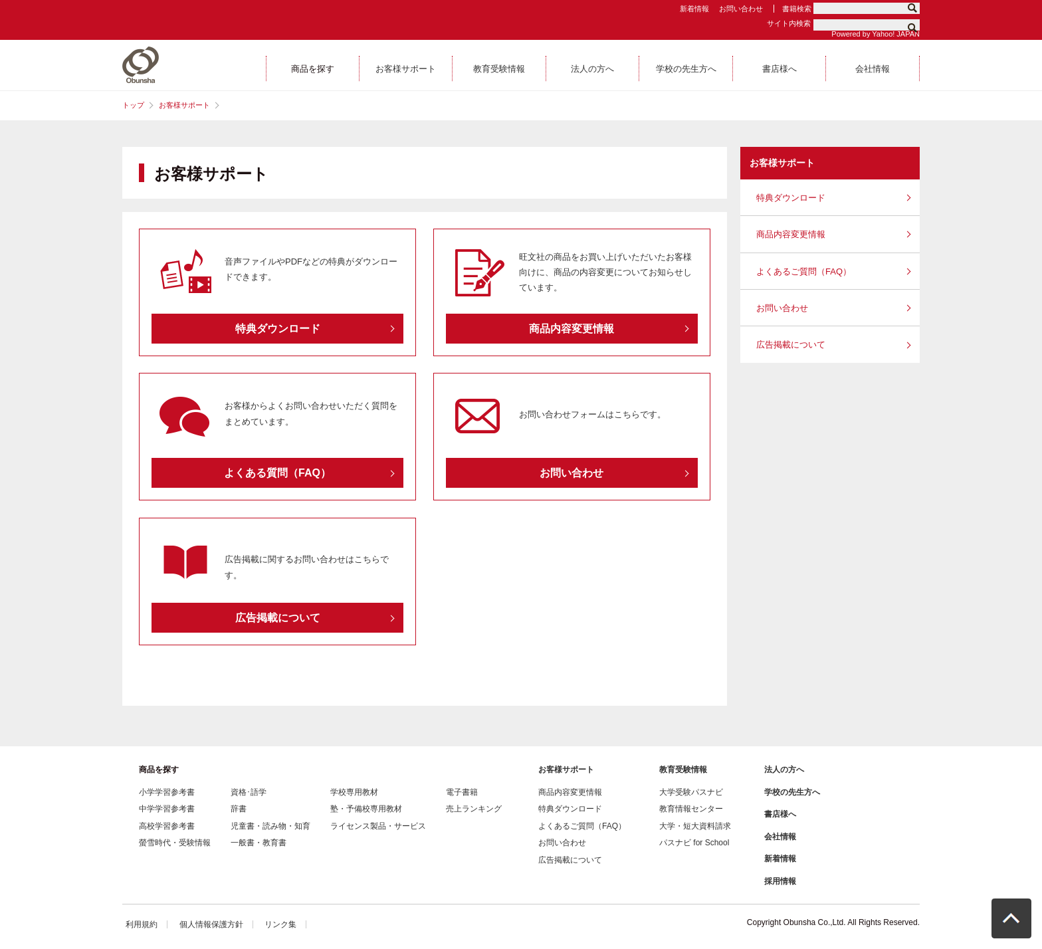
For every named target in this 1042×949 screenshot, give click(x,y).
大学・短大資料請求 (695, 826)
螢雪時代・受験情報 (175, 842)
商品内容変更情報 (790, 234)
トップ (133, 105)
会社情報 (780, 836)
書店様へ (780, 814)
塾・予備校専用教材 (366, 808)
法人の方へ (784, 769)
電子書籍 (462, 792)
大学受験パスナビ (691, 792)
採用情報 (780, 881)
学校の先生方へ (792, 792)
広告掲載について (790, 345)
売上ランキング (474, 808)
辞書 (239, 808)
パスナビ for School (694, 842)
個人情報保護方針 (211, 924)
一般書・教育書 (258, 842)
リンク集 (280, 924)
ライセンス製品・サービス (378, 826)
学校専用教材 (354, 792)
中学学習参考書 (167, 808)
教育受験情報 (683, 769)
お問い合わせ (741, 9)
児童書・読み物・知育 (270, 826)
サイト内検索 (789, 23)
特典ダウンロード (790, 198)
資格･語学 (248, 792)
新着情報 (694, 9)
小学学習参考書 (167, 792)
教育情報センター (691, 808)
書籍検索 (796, 9)
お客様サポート (184, 105)
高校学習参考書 (167, 826)
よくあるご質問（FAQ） (803, 271)
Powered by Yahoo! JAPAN (875, 34)
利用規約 (141, 924)
